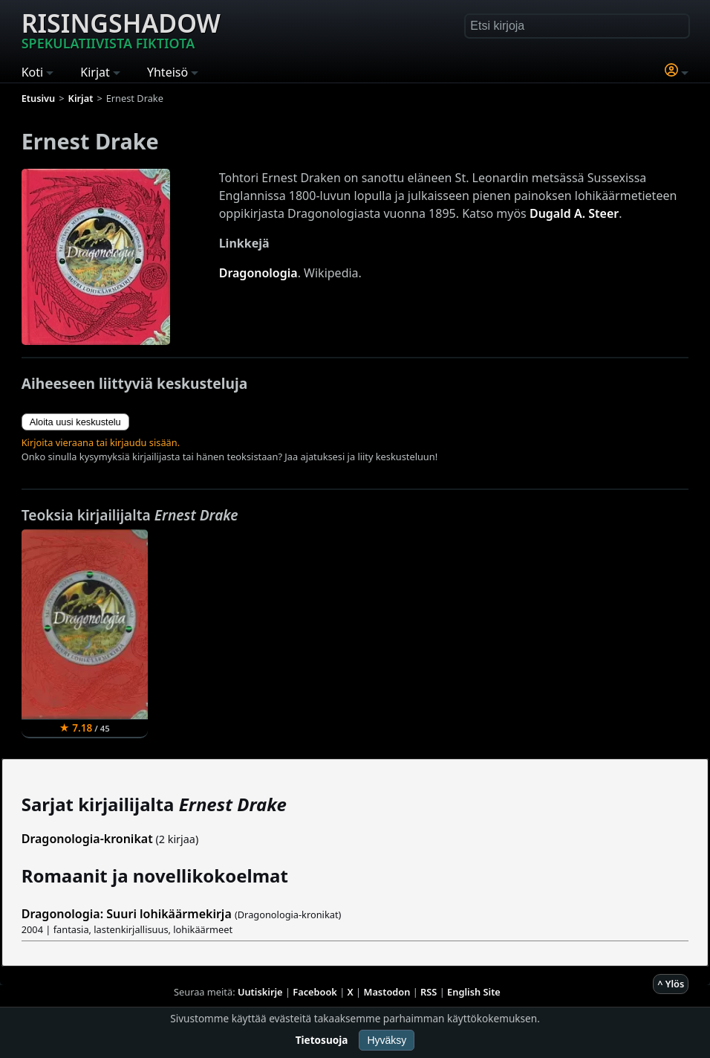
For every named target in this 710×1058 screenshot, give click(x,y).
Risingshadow (121, 29)
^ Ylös (670, 983)
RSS (428, 992)
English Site (474, 992)
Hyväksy (386, 1040)
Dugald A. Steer (574, 213)
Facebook (315, 992)
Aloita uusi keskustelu (75, 422)
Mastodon (387, 992)
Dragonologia (258, 273)
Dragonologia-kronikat (87, 838)
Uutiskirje (260, 992)
